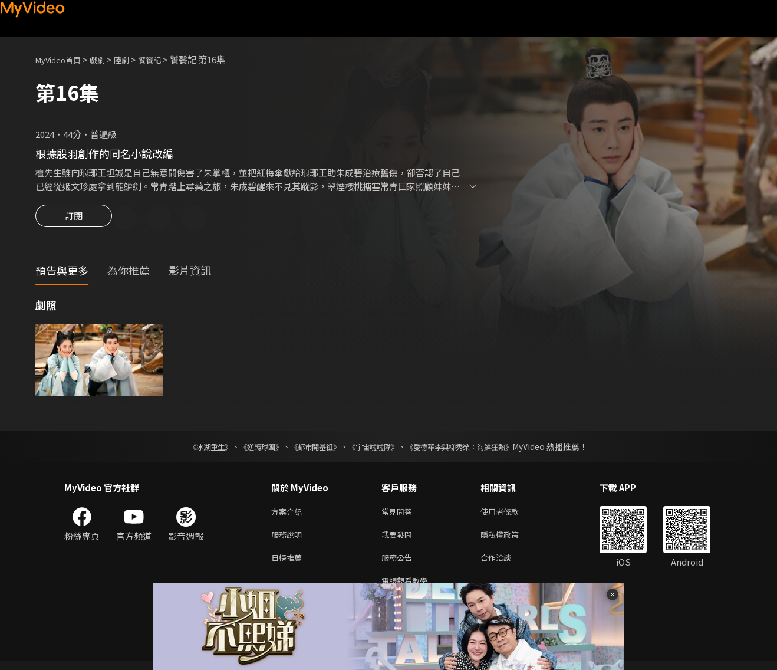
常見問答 (399, 514)
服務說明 (289, 539)
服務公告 (399, 563)
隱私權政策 (510, 539)
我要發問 (399, 539)
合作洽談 (505, 563)
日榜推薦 (289, 563)
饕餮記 (164, 59)
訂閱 (73, 219)
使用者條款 (510, 514)
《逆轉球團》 (247, 448)
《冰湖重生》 (190, 448)
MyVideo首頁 (62, 59)
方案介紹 (289, 514)
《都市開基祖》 (309, 448)
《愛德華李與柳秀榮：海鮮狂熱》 (474, 448)
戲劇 (107, 59)
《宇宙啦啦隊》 (375, 448)
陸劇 (133, 59)
